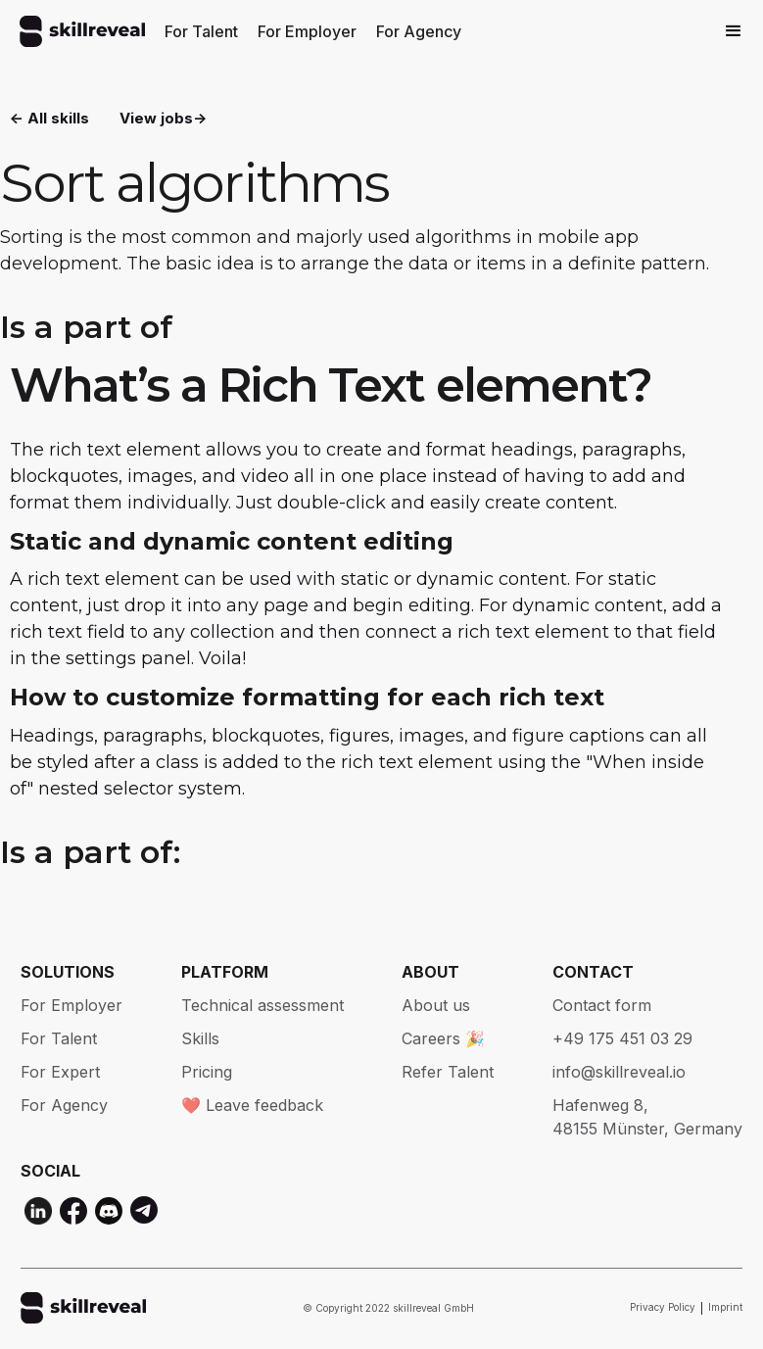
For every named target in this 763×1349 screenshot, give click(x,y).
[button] (733, 31)
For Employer (307, 31)
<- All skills (49, 118)
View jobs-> (163, 118)
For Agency (418, 31)
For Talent (201, 31)
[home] (82, 31)
